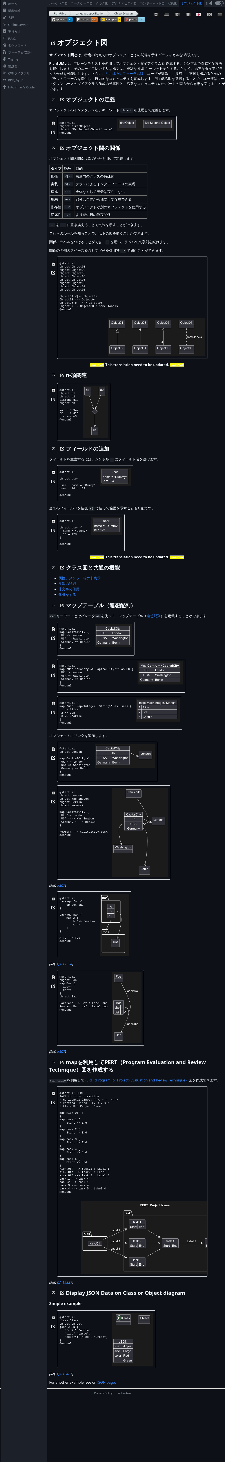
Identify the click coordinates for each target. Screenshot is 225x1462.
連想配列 (154, 638)
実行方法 (10, 31)
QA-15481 (64, 1437)
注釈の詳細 (67, 606)
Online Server (14, 25)
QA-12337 (64, 1345)
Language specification (90, 13)
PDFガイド (12, 80)
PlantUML (60, 13)
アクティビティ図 (124, 3)
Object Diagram (124, 13)
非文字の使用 (69, 612)
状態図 (172, 3)
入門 (7, 18)
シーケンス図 (58, 3)
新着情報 (10, 11)
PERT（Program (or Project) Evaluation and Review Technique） (136, 1123)
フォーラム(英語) (16, 52)
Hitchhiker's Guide (17, 87)
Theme (9, 59)
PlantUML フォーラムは (124, 73)
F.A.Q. (8, 38)
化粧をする (67, 617)
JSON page (106, 1445)
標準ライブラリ (15, 73)
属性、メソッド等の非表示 (79, 601)
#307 (61, 928)
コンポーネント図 (152, 3)
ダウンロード (14, 45)
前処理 (9, 66)
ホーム (9, 4)
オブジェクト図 (191, 3)
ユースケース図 (82, 3)
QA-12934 (64, 1006)
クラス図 (102, 3)
